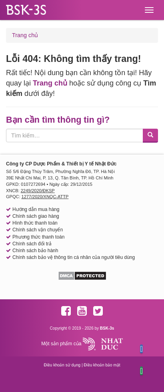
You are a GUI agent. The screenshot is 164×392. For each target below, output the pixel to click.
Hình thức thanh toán (35, 223)
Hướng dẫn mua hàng (35, 209)
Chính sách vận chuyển (37, 230)
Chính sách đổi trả (32, 244)
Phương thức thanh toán (38, 237)
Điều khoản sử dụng (62, 365)
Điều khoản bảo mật (102, 365)
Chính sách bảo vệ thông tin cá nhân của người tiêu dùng (73, 257)
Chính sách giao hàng (35, 216)
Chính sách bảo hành (35, 250)
